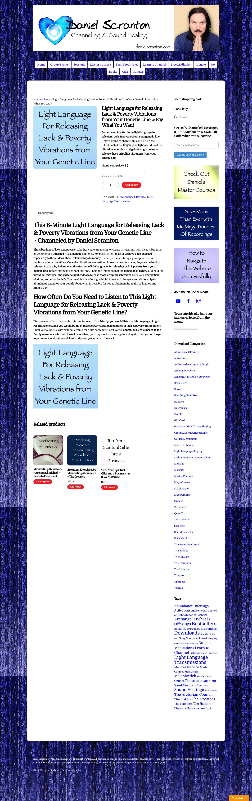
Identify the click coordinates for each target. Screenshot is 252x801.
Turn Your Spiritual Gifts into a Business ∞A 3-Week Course (115, 474)
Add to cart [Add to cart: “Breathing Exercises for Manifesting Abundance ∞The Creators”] (75, 487)
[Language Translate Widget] (185, 329)
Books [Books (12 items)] (178, 628)
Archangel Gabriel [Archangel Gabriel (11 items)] (195, 614)
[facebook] (188, 301)
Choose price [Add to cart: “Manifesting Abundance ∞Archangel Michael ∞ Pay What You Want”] (42, 481)
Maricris (179, 470)
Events (178, 414)
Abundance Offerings (133, 197)
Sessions (79, 64)
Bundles (179, 401)
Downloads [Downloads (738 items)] (187, 633)
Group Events (59, 64)
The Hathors (181, 569)
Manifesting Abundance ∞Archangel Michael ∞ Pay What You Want (47, 473)
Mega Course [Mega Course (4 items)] (191, 672)
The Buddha (181, 550)
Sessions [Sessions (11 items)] (202, 685)
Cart (125, 71)
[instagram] (199, 301)
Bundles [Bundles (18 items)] (211, 628)
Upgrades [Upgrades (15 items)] (193, 708)
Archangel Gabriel (185, 370)
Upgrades (179, 581)
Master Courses (100, 64)
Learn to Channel (154, 64)
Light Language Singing (188, 451)
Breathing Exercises (186, 395)
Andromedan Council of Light (191, 364)
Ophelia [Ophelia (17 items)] (179, 681)
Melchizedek (181, 488)
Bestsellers (180, 383)
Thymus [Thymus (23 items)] (180, 708)
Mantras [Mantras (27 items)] (180, 667)
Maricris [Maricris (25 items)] (193, 667)
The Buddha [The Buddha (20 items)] (182, 699)
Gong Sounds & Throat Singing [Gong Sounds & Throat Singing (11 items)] (198, 638)
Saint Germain (182, 519)
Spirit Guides (181, 538)
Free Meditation (181, 64)
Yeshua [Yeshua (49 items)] (206, 708)
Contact (138, 71)
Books (113, 71)
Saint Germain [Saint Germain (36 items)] (185, 685)
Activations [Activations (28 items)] (182, 610)
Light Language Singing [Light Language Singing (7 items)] (203, 653)
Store (47, 99)
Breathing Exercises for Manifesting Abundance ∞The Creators (81, 473)
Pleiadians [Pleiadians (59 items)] (193, 681)
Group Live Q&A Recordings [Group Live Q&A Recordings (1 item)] (186, 643)
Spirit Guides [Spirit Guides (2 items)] (211, 690)
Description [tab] (46, 213)
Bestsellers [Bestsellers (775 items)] (204, 623)
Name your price (115, 165)
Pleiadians (180, 507)
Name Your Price (127, 64)
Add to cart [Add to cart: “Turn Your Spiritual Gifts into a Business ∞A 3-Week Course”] (109, 487)
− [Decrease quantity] (104, 185)
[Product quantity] (110, 185)
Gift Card (179, 420)
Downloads (181, 408)
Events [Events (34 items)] (205, 633)
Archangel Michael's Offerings (192, 376)
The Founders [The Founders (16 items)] (183, 703)
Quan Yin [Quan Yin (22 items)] (209, 681)
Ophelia (178, 501)
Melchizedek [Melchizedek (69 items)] (185, 676)
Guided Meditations (185, 438)
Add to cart (131, 185)
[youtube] (178, 301)
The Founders (182, 563)
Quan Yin (179, 513)
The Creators (181, 556)
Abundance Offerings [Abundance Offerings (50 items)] (191, 606)
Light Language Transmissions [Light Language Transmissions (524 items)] (191, 660)
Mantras (179, 463)
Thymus (179, 575)
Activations (181, 358)
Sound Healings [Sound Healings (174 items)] (189, 689)
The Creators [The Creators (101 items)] (203, 699)
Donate (201, 64)
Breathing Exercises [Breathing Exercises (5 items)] (194, 629)
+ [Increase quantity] (116, 185)
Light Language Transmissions (192, 457)
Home (41, 64)
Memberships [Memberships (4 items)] (204, 676)
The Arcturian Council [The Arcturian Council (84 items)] (193, 694)
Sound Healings (183, 532)
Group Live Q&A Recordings (191, 432)
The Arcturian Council (187, 544)
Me (213, 64)
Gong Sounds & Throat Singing (192, 426)
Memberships (182, 494)
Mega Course (182, 482)
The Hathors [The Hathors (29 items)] (202, 704)
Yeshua (178, 587)
